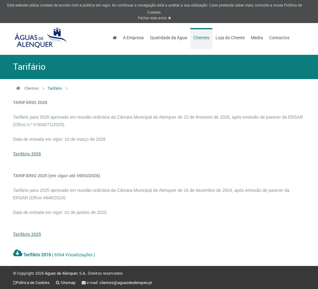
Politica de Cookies (33, 282)
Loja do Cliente (230, 37)
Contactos (279, 37)
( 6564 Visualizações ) (54, 255)
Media (257, 37)
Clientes (201, 37)
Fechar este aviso (154, 17)
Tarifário (55, 88)
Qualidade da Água (168, 37)
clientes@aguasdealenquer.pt (125, 282)
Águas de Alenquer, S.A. (65, 273)
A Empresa (133, 37)
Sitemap (68, 282)
